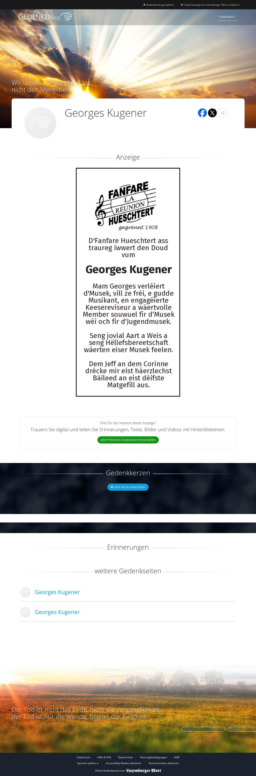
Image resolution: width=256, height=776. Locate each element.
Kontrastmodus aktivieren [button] (164, 763)
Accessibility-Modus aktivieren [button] (123, 763)
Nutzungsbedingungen (153, 757)
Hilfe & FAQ (104, 757)
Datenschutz (125, 757)
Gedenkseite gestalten (158, 5)
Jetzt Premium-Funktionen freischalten (128, 440)
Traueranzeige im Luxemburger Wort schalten (210, 5)
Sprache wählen (87, 763)
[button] (222, 113)
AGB (176, 757)
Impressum (83, 757)
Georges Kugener (57, 592)
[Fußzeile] (128, 760)
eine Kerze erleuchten (128, 487)
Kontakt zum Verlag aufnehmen (203, 729)
